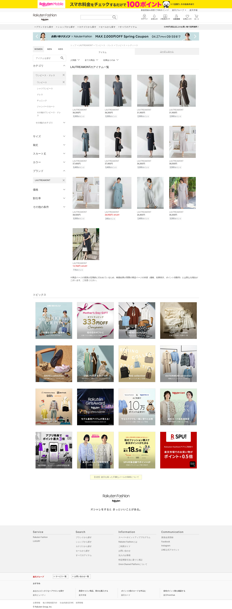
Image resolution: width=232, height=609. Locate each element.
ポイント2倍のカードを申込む (133, 589)
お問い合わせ (124, 549)
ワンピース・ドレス (45, 75)
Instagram (165, 544)
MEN (49, 49)
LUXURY (36, 540)
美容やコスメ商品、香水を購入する (93, 589)
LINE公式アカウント (170, 548)
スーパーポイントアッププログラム (134, 536)
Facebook (165, 540)
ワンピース (42, 82)
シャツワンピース (45, 88)
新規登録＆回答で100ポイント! (155, 10)
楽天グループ (178, 10)
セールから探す (83, 549)
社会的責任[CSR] (66, 601)
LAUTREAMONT (86, 45)
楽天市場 (193, 10)
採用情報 (79, 601)
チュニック (42, 100)
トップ (73, 45)
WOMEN (38, 49)
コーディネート (167, 52)
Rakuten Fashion (40, 536)
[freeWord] (49, 58)
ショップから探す (84, 540)
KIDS (60, 49)
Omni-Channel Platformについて (132, 563)
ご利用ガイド (124, 545)
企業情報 (36, 601)
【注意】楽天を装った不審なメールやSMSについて (116, 475)
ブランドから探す (84, 536)
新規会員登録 (167, 536)
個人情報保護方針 (50, 601)
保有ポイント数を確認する (174, 589)
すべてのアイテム (84, 554)
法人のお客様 (124, 554)
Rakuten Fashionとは (127, 540)
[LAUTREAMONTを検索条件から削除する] (63, 180)
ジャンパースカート (46, 106)
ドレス (40, 94)
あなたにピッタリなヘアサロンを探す (48, 589)
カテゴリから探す (84, 545)
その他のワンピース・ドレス (49, 114)
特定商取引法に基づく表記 (130, 558)
